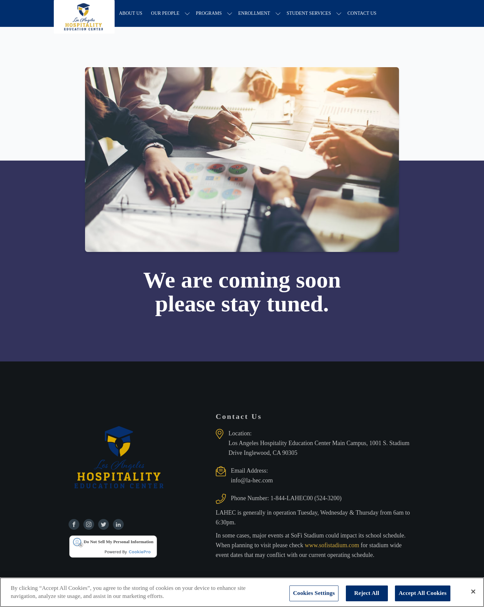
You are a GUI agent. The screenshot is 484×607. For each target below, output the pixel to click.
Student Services (309, 13)
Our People (165, 13)
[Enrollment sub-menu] (278, 13)
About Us (130, 13)
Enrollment (254, 13)
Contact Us (362, 13)
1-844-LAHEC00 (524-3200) (306, 498)
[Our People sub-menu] (187, 13)
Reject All (366, 593)
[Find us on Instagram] (88, 524)
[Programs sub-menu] (229, 13)
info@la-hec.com (252, 480)
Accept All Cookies (423, 593)
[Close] (473, 591)
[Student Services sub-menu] (338, 13)
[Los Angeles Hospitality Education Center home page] (84, 13)
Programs (209, 13)
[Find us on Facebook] (74, 524)
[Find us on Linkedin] (118, 524)
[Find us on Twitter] (103, 524)
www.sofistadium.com (333, 545)
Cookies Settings (314, 593)
